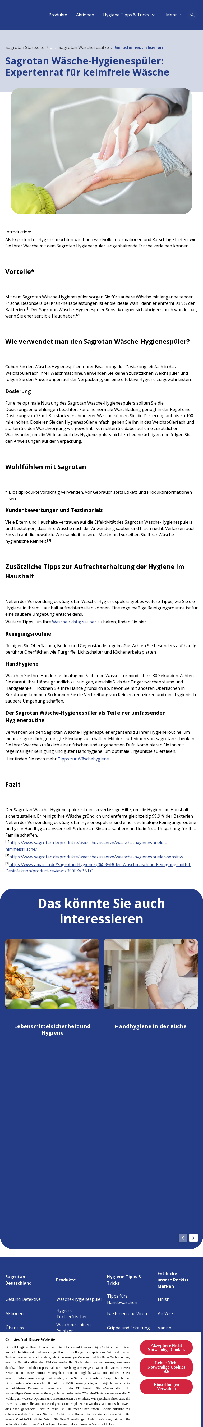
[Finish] (164, 1299)
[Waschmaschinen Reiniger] (80, 1327)
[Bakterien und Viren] (127, 1313)
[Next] (193, 1238)
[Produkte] (120, 14)
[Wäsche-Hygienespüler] (79, 1299)
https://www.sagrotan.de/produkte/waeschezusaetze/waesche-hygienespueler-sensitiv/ (96, 857)
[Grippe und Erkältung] (128, 1327)
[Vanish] (165, 1327)
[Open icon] (192, 15)
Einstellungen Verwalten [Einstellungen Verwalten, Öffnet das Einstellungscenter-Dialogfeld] (166, 1386)
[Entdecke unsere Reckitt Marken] (178, 1278)
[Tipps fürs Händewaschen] (131, 1299)
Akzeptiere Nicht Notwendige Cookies (166, 1347)
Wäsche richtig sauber (74, 622)
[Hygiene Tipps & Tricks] (131, 1278)
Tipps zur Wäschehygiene (83, 759)
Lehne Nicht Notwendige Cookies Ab (166, 1367)
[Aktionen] (148, 14)
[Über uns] (14, 1327)
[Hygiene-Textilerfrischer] (80, 1313)
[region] (100, 1379)
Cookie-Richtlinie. (29, 1419)
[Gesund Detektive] (23, 1299)
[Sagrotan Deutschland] (29, 1278)
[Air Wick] (166, 1313)
